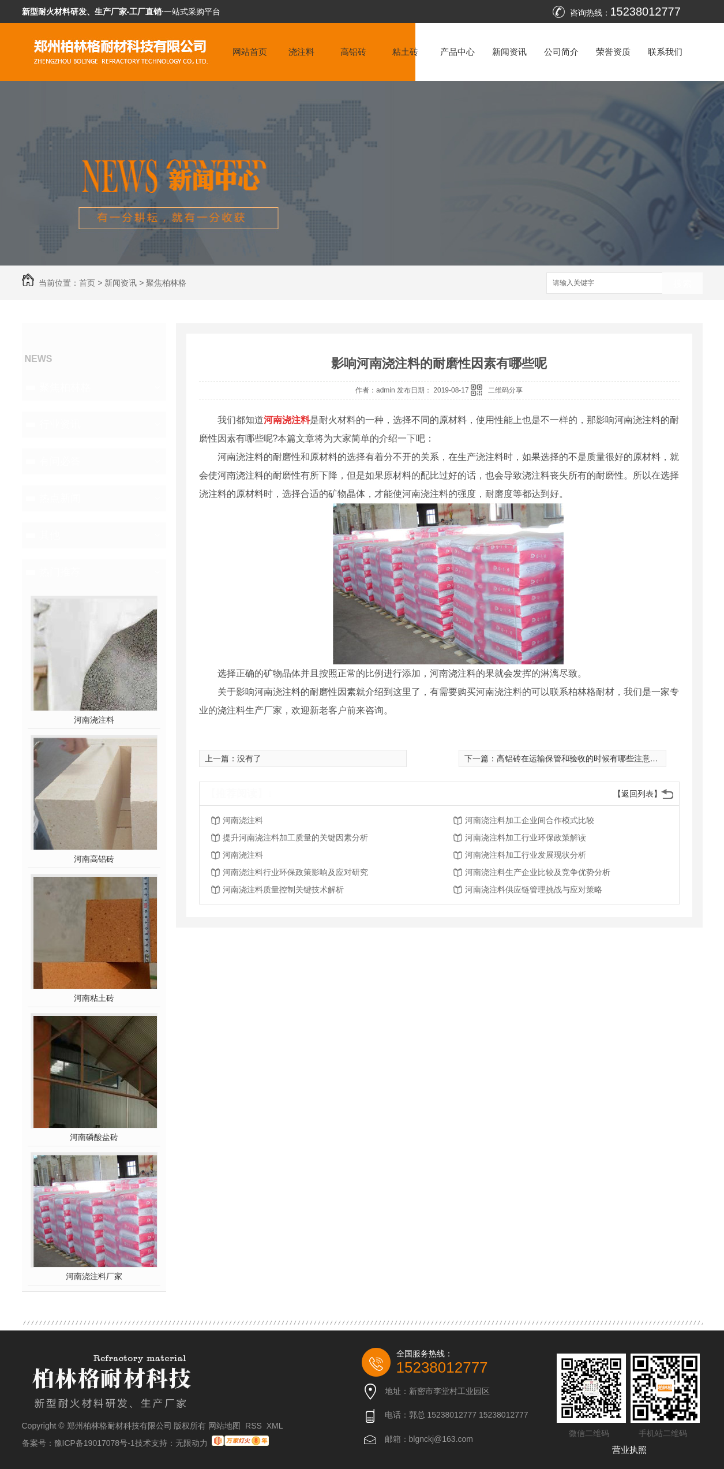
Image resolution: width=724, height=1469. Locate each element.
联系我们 (665, 52)
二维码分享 (505, 390)
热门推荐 (60, 572)
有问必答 (60, 461)
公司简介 (561, 52)
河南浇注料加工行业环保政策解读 (525, 837)
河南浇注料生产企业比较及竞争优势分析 (537, 872)
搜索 (682, 284)
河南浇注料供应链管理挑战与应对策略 (533, 889)
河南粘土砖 (94, 998)
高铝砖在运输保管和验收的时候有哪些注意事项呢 (585, 758)
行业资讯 (60, 424)
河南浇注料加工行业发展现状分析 (525, 854)
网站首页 (249, 52)
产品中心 (457, 52)
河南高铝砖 (94, 859)
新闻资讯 (509, 52)
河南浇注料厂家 (94, 1276)
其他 (49, 535)
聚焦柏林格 (166, 282)
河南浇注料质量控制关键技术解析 (283, 889)
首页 (87, 282)
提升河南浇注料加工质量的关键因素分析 (295, 837)
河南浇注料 (94, 719)
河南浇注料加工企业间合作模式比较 (529, 820)
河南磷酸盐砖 (94, 1137)
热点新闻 (60, 498)
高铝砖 (353, 52)
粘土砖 (405, 52)
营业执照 (629, 1450)
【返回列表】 (637, 793)
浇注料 (301, 52)
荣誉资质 (613, 52)
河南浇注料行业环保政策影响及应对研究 (295, 872)
